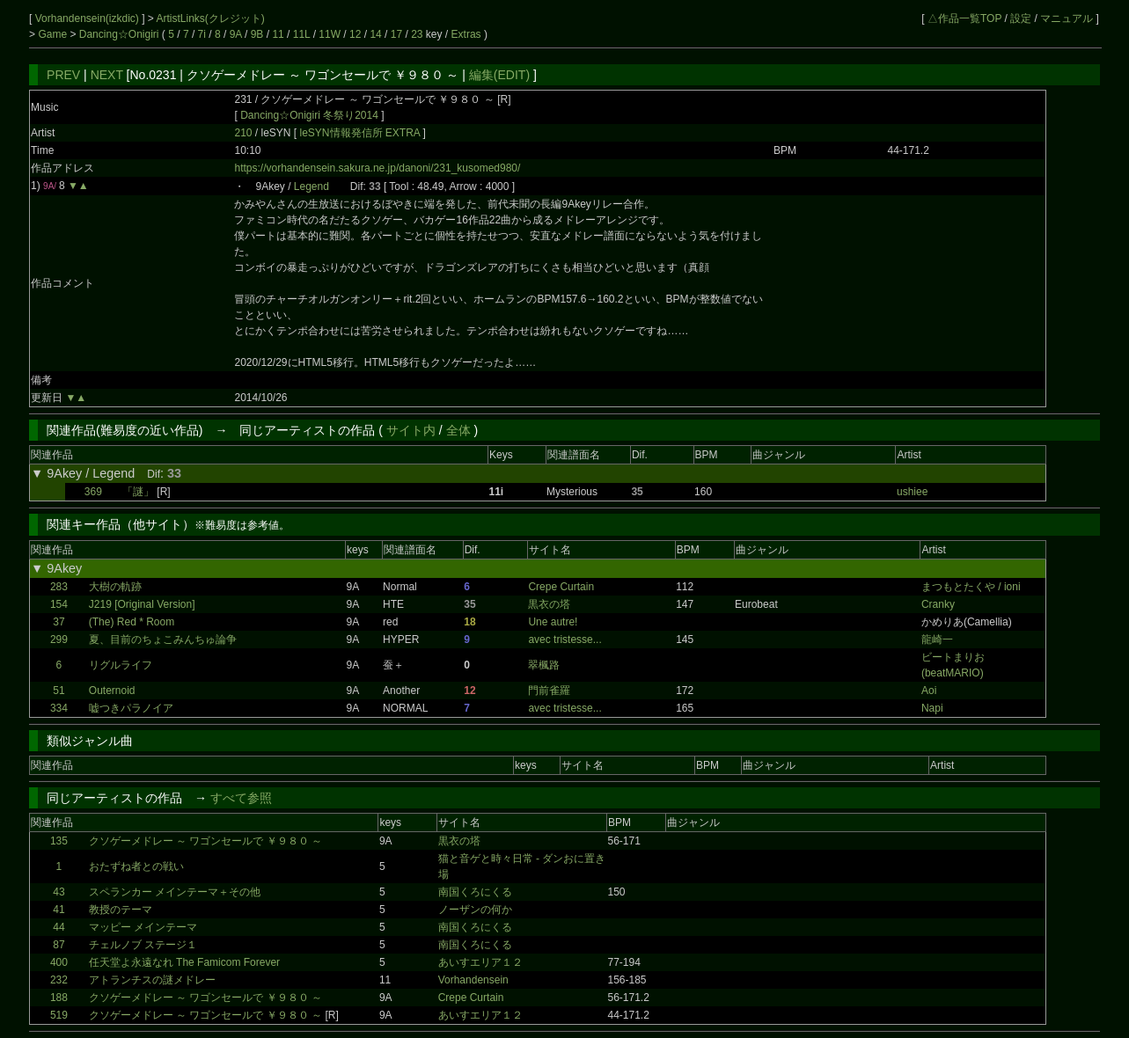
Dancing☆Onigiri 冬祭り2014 (309, 115)
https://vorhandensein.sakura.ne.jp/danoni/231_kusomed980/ (377, 168)
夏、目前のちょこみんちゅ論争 (163, 639)
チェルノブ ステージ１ (143, 945)
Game (54, 34)
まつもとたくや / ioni (971, 587)
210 (243, 133)
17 (396, 34)
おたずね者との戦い (136, 866)
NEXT (107, 75)
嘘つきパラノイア (131, 708)
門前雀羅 (549, 690)
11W (330, 34)
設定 (1020, 18)
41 (58, 909)
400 (59, 962)
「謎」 (138, 492)
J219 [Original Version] (142, 604)
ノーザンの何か (475, 909)
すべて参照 (241, 798)
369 (93, 492)
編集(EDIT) (499, 75)
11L (302, 34)
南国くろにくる (475, 892)
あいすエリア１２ (480, 962)
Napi (932, 708)
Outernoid (112, 690)
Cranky (938, 604)
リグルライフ (120, 665)
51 (58, 690)
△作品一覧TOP (964, 18)
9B (257, 34)
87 (58, 945)
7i (202, 34)
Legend (311, 186)
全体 (458, 430)
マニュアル (1066, 18)
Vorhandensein (473, 980)
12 (355, 34)
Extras (466, 34)
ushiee (912, 492)
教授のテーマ (120, 909)
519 (59, 1015)
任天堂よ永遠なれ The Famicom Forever (184, 962)
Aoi (928, 690)
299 (59, 639)
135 (59, 841)
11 (277, 34)
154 (59, 604)
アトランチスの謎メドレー (152, 980)
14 (375, 34)
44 (58, 927)
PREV (63, 75)
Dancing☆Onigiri (120, 34)
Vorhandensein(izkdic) (88, 18)
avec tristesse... (564, 639)
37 (58, 622)
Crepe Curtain (561, 587)
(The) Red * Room (131, 622)
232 (59, 980)
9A (236, 34)
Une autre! (552, 622)
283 (59, 587)
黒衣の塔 (549, 604)
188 (59, 997)
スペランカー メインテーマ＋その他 (174, 892)
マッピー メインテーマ (143, 927)
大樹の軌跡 (115, 587)
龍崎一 (937, 639)
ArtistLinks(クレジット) (211, 18)
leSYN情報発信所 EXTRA (361, 133)
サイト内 (411, 430)
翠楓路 (544, 665)
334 (59, 708)
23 (416, 34)
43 (58, 892)
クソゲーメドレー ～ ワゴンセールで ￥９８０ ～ (205, 841)
